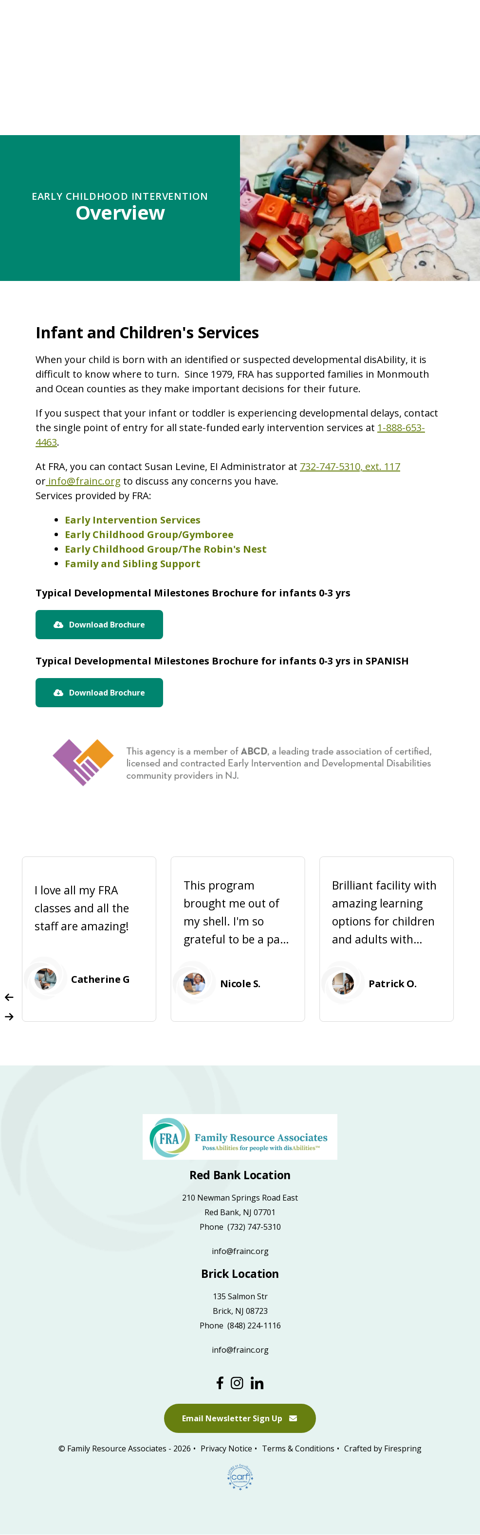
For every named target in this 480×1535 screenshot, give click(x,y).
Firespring (403, 1449)
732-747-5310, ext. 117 (350, 466)
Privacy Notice (226, 1449)
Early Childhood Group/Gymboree (149, 534)
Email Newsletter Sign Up (240, 1418)
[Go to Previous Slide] (9, 997)
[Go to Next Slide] (9, 1017)
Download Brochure (99, 624)
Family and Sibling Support (133, 563)
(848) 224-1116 (254, 1325)
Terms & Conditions (298, 1449)
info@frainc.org (83, 481)
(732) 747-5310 (254, 1226)
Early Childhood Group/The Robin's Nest (166, 549)
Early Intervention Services (133, 519)
